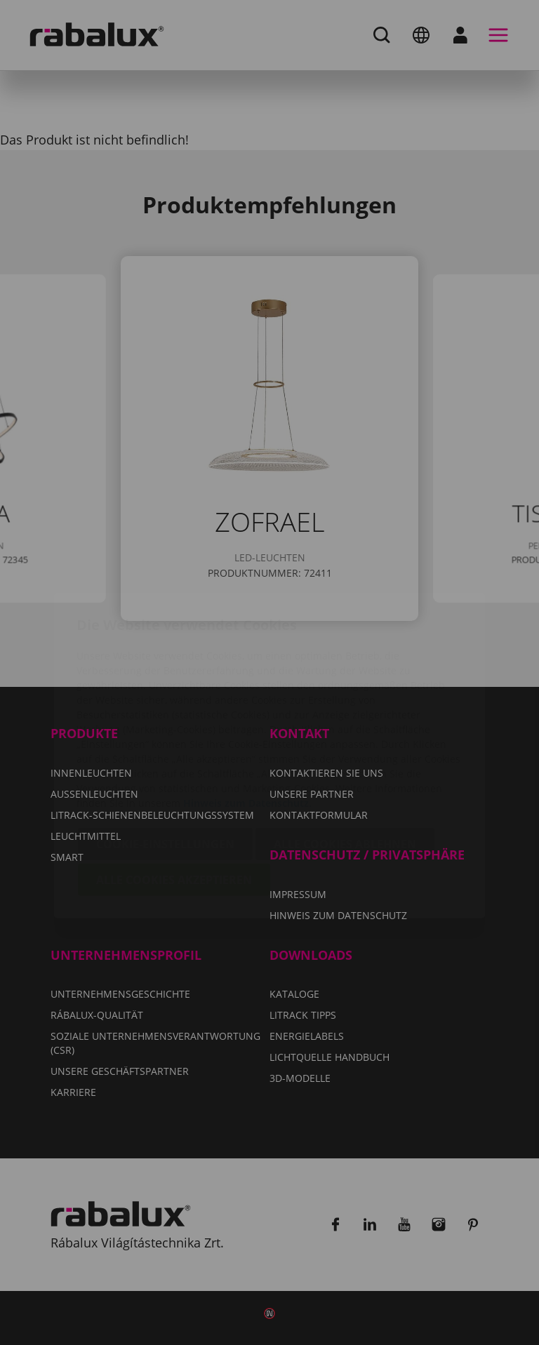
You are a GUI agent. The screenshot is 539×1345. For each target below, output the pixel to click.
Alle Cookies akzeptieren (174, 797)
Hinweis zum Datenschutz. (247, 720)
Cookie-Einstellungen (165, 761)
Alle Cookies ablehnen (345, 761)
